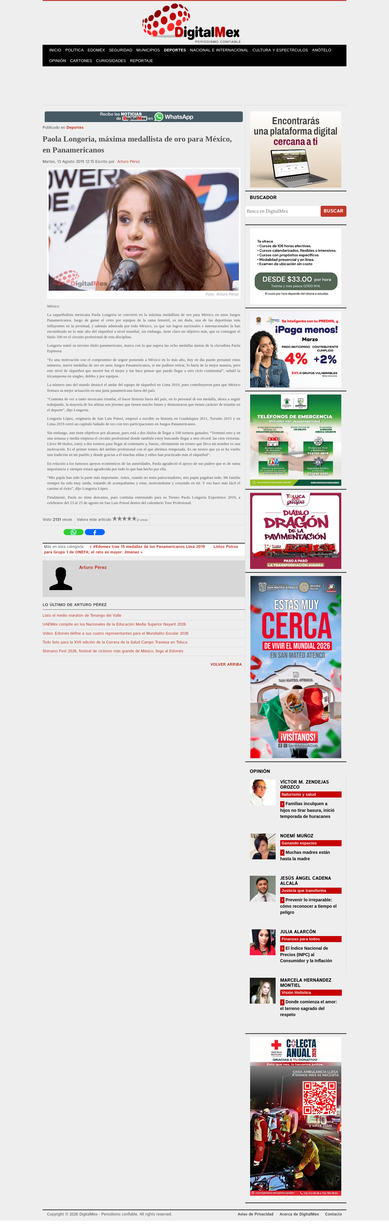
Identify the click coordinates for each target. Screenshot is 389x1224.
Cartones (82, 64)
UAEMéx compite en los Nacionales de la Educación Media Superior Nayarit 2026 (114, 628)
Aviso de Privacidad (256, 1218)
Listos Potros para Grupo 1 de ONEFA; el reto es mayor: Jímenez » (141, 552)
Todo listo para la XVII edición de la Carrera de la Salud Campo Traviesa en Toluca (115, 645)
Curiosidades (113, 64)
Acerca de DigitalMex (299, 1218)
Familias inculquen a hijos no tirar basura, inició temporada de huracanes (307, 813)
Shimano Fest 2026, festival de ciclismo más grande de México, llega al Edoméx (113, 655)
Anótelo (327, 51)
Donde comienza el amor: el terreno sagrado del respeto (308, 1011)
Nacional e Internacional (225, 51)
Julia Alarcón (298, 935)
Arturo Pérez (128, 165)
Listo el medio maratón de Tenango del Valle (82, 619)
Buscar (333, 214)
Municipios (153, 51)
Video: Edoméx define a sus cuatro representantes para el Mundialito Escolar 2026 (115, 637)
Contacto (333, 1218)
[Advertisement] (194, 88)
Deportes (180, 51)
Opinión (58, 64)
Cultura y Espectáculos (285, 51)
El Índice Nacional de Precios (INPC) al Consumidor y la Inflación (306, 957)
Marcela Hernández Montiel (306, 986)
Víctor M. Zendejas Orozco (304, 788)
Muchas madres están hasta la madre (305, 858)
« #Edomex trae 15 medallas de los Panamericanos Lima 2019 (147, 550)
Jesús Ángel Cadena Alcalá (305, 884)
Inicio (56, 51)
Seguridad (125, 51)
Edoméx (99, 51)
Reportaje (145, 64)
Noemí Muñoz (297, 839)
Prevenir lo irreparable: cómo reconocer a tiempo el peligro (308, 909)
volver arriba (226, 668)
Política (76, 51)
